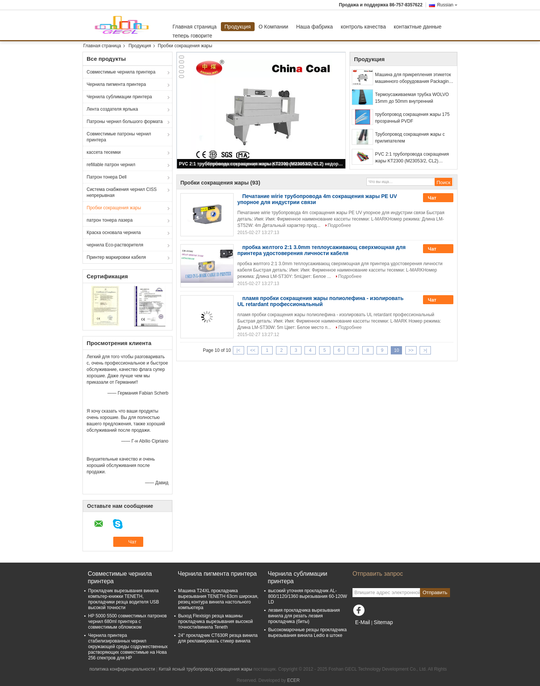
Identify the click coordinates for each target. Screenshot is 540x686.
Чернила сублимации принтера (119, 96)
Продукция (238, 27)
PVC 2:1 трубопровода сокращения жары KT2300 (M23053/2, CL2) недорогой (262, 164)
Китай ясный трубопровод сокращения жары (205, 669)
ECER (293, 680)
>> (411, 350)
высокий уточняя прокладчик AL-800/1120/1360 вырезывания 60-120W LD (307, 596)
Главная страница (194, 27)
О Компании (273, 27)
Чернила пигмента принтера (116, 84)
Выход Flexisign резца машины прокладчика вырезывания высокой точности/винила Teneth (215, 621)
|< (238, 350)
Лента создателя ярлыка (112, 109)
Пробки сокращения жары (114, 207)
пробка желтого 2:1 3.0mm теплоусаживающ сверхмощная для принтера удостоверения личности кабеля (321, 250)
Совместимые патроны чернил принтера (119, 137)
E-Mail (362, 622)
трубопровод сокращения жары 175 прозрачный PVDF (412, 118)
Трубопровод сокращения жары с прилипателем (410, 138)
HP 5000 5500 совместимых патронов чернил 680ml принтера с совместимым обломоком (127, 621)
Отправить (435, 592)
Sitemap (383, 622)
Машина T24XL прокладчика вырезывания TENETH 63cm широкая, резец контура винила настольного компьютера (218, 599)
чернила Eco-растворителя (115, 245)
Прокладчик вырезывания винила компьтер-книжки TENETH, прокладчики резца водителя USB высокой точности (123, 599)
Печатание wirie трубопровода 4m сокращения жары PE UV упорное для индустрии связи (317, 199)
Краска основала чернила (114, 232)
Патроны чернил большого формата (125, 121)
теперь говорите (192, 35)
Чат (437, 198)
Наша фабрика (314, 27)
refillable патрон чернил (111, 164)
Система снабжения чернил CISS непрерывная (122, 192)
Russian (447, 5)
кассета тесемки (104, 152)
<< (252, 350)
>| (425, 350)
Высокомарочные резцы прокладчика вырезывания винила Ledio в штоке (307, 632)
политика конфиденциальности (122, 669)
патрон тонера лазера (110, 220)
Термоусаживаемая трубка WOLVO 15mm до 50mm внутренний (412, 98)
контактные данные (417, 27)
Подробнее (339, 225)
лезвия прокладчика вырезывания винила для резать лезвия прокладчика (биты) (304, 616)
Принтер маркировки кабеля (116, 257)
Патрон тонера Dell (107, 177)
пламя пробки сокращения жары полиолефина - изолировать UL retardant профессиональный (320, 301)
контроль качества (363, 27)
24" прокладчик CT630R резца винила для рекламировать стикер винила (218, 638)
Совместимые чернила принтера (121, 72)
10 (396, 350)
